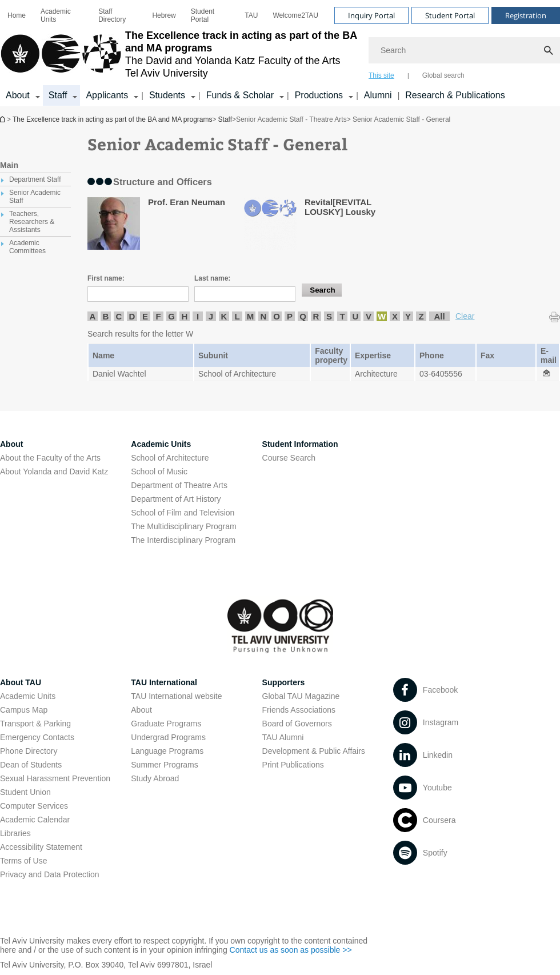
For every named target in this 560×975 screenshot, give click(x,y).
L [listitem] (236, 316)
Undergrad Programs (168, 737)
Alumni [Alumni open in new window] (378, 95)
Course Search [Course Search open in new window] (288, 457)
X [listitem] (395, 316)
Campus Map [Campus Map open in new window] (23, 709)
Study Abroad (155, 778)
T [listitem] (342, 316)
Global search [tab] (443, 75)
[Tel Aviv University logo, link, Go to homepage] (178, 54)
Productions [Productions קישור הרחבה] (319, 95)
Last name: (212, 278)
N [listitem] (264, 316)
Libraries (15, 833)
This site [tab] (381, 75)
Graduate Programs (166, 723)
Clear (464, 316)
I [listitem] (198, 316)
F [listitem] (158, 316)
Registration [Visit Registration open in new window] (525, 15)
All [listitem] (439, 316)
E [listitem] (145, 316)
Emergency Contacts (37, 737)
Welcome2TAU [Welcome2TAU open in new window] (295, 15)
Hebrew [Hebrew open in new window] (163, 15)
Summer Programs (164, 764)
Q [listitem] (302, 316)
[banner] (280, 53)
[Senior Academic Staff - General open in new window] (546, 373)
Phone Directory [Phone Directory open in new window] (28, 751)
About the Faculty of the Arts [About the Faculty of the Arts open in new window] (50, 457)
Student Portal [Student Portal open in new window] (202, 15)
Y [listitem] (408, 316)
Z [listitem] (420, 316)
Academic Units (56, 15)
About (141, 709)
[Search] (464, 50)
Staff (225, 119)
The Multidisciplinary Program (183, 526)
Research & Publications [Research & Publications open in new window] (455, 95)
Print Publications (293, 764)
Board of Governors (297, 723)
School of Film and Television (182, 512)
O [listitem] (276, 316)
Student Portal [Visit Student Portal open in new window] (450, 15)
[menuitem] (16, 15)
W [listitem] (382, 316)
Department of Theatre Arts (179, 485)
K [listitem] (224, 316)
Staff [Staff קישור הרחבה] (58, 95)
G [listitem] (171, 316)
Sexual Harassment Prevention (55, 778)
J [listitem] (211, 316)
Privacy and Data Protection (49, 874)
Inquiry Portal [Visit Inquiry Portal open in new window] (371, 15)
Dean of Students (31, 764)
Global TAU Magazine (301, 696)
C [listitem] (119, 316)
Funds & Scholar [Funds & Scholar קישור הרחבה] (240, 95)
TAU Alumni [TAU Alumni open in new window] (283, 737)
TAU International (164, 682)
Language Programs (167, 751)
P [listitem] (290, 316)
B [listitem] (106, 316)
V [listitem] (368, 316)
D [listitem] (132, 316)
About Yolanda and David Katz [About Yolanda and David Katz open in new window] (54, 471)
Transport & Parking (35, 723)
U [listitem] (356, 316)
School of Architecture (170, 457)
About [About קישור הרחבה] (18, 95)
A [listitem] (93, 316)
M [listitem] (250, 316)
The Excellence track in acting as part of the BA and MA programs (3, 119)
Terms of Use (23, 860)
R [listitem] (316, 316)
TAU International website (176, 696)
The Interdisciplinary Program (183, 540)
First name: (106, 278)
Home (16, 15)
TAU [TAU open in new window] (251, 15)
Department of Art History (176, 499)
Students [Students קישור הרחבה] (167, 95)
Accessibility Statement (41, 847)
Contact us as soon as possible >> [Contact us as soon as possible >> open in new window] (291, 949)
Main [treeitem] (9, 165)
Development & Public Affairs (313, 751)
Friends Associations (298, 709)
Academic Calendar (35, 819)
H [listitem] (185, 316)
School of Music (159, 471)
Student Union (25, 792)
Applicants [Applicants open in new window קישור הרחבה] (107, 95)
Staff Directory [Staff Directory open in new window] (112, 15)
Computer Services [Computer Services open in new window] (34, 805)
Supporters (283, 682)
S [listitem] (329, 316)
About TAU (20, 682)
